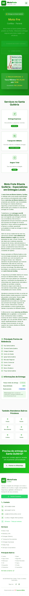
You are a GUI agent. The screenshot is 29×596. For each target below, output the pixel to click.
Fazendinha (18, 567)
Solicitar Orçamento (14, 496)
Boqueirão (4, 565)
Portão (17, 565)
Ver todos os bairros (7, 570)
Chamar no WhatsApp (14, 465)
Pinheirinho (4, 567)
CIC (2, 563)
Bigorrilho (18, 558)
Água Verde (5, 558)
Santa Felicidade (20, 560)
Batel (17, 556)
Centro (3, 556)
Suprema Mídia (20, 590)
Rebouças (4, 560)
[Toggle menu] (26, 3)
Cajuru (17, 563)
